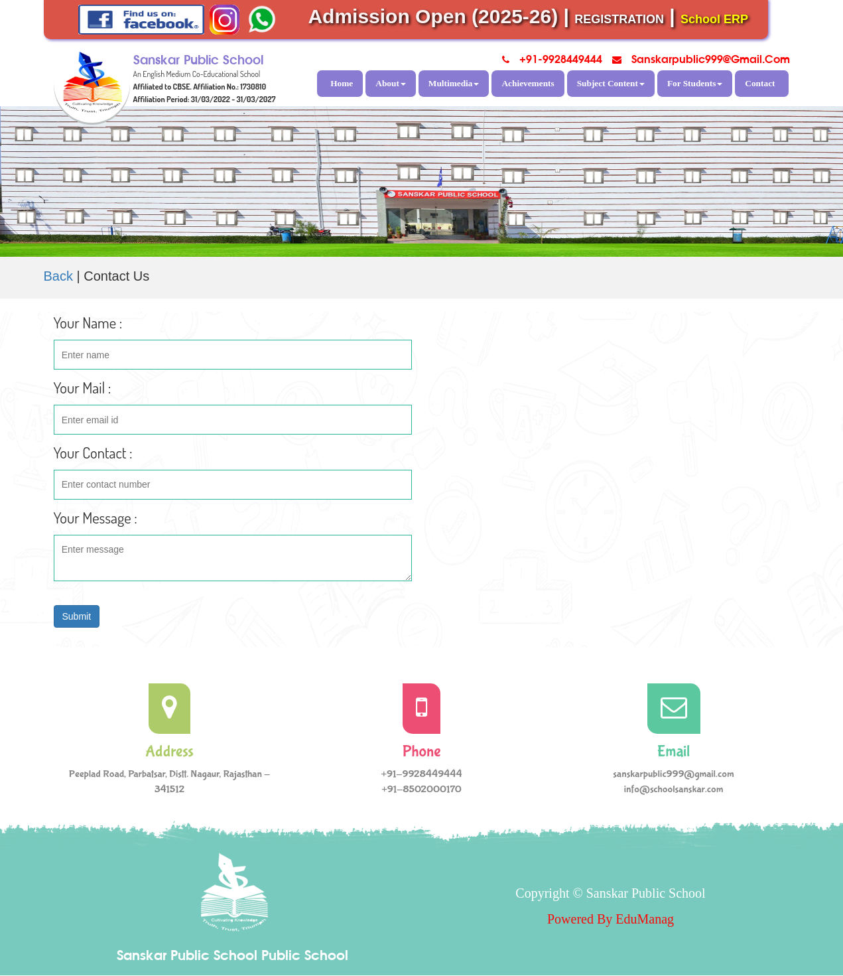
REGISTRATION (619, 19)
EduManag (645, 919)
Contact (760, 83)
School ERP (714, 19)
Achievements (527, 83)
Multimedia (454, 83)
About (390, 83)
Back (58, 276)
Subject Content (611, 83)
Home (341, 83)
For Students (694, 83)
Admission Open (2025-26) (433, 16)
